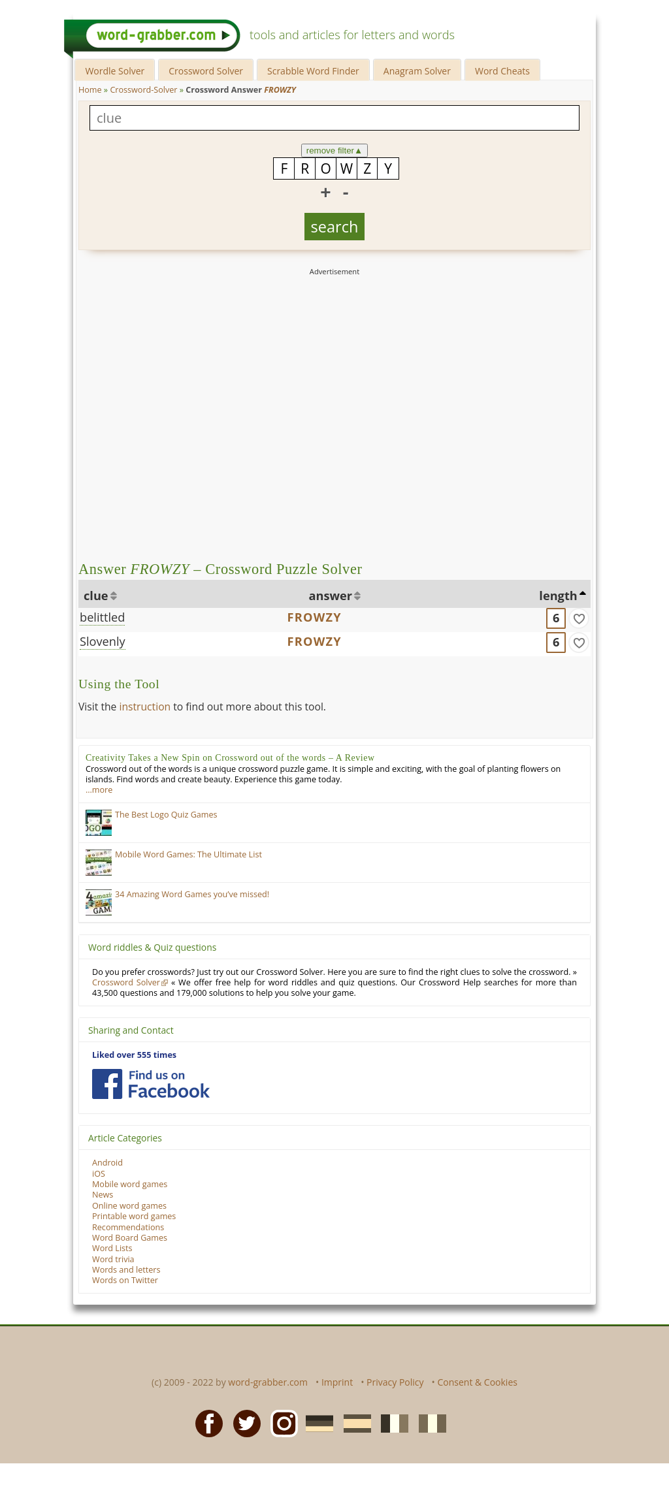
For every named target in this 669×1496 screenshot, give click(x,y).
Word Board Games (129, 1237)
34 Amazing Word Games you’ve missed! (192, 894)
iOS (98, 1173)
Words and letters (126, 1269)
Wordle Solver (114, 71)
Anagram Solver (417, 71)
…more (99, 789)
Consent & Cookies (477, 1382)
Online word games (129, 1205)
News (102, 1194)
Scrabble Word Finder (313, 71)
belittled (102, 617)
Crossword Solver (206, 71)
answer (331, 595)
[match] (578, 618)
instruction (145, 706)
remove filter (334, 150)
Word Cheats (502, 71)
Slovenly (102, 641)
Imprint (337, 1382)
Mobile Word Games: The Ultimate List (188, 854)
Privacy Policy (395, 1382)
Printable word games (134, 1216)
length (558, 595)
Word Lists (112, 1248)
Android (107, 1162)
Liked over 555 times (134, 1054)
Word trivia (113, 1259)
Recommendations (128, 1227)
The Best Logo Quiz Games (166, 814)
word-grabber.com (268, 1382)
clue (96, 595)
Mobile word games (129, 1184)
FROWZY (314, 617)
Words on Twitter (125, 1280)
